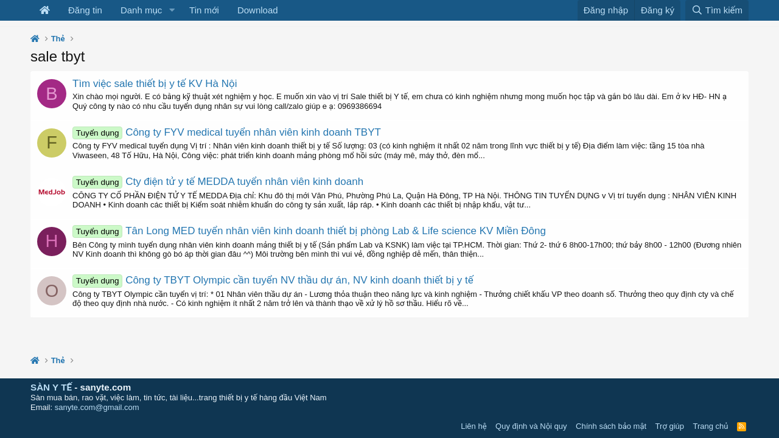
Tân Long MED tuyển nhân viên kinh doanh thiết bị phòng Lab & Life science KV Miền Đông (309, 231)
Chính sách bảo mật (611, 426)
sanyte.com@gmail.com (97, 407)
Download (257, 10)
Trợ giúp (669, 426)
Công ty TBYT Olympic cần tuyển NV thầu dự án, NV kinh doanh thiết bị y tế (272, 280)
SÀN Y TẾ (51, 387)
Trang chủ (710, 426)
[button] (171, 10)
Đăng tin (85, 10)
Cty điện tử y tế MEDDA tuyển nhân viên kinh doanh (217, 181)
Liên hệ (473, 426)
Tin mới (204, 10)
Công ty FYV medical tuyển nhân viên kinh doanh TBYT (226, 132)
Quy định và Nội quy (531, 426)
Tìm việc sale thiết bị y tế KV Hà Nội (154, 83)
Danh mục (141, 10)
